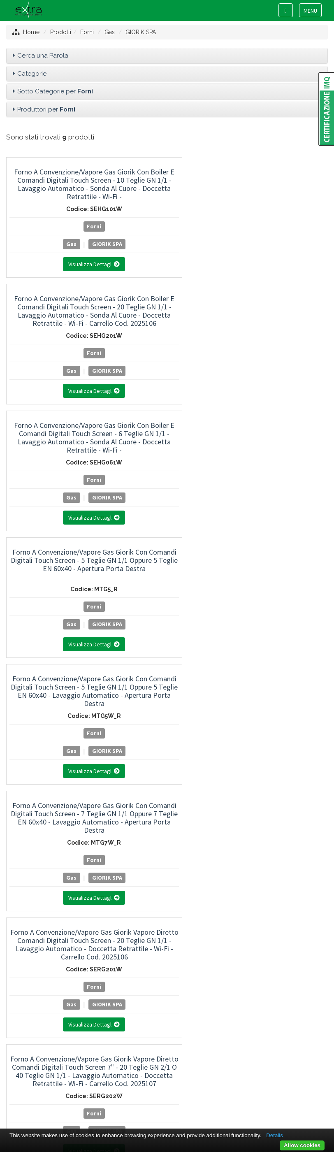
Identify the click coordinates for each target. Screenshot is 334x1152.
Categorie (31, 73)
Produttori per (46, 109)
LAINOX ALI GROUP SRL (167, 937)
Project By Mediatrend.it (204, 1090)
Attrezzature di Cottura (167, 613)
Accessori (167, 792)
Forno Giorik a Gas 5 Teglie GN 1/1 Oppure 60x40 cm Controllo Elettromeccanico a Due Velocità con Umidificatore (278, 441)
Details (274, 1135)
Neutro (167, 696)
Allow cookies (302, 1145)
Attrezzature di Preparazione (167, 646)
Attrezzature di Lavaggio (167, 663)
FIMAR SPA (167, 904)
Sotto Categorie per (55, 91)
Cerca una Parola (42, 55)
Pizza (167, 858)
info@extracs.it (176, 1067)
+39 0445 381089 (172, 1060)
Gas (109, 32)
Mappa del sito (115, 1090)
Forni (87, 32)
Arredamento (167, 729)
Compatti (167, 808)
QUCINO (167, 954)
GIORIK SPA (140, 32)
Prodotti (60, 32)
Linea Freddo (167, 679)
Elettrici (167, 824)
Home (31, 32)
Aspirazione (167, 712)
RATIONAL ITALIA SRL (167, 970)
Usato (167, 745)
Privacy (152, 1090)
